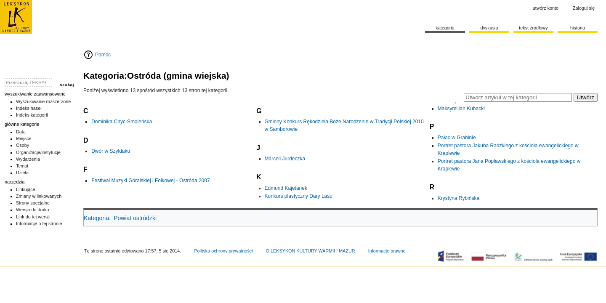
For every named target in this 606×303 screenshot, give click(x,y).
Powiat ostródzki (135, 218)
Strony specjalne (33, 202)
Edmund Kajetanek (286, 188)
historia (577, 27)
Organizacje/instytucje (38, 152)
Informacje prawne (387, 250)
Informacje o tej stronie (39, 223)
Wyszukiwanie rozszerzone (43, 101)
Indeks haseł (29, 108)
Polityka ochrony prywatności (223, 250)
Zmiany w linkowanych (38, 196)
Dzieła (22, 172)
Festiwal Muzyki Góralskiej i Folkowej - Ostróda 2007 (150, 180)
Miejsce (24, 138)
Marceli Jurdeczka (285, 159)
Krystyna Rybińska (458, 198)
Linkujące (25, 189)
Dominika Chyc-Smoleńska (121, 122)
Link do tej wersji (33, 216)
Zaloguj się (584, 8)
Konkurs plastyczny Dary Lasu (298, 196)
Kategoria (96, 218)
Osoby (22, 145)
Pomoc (103, 55)
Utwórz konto (545, 8)
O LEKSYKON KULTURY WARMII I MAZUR (310, 250)
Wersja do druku (32, 209)
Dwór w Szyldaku (110, 151)
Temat (22, 165)
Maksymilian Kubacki (461, 109)
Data (21, 131)
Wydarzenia (28, 159)
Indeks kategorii (32, 114)
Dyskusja (489, 27)
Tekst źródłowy (533, 27)
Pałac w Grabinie (457, 138)
